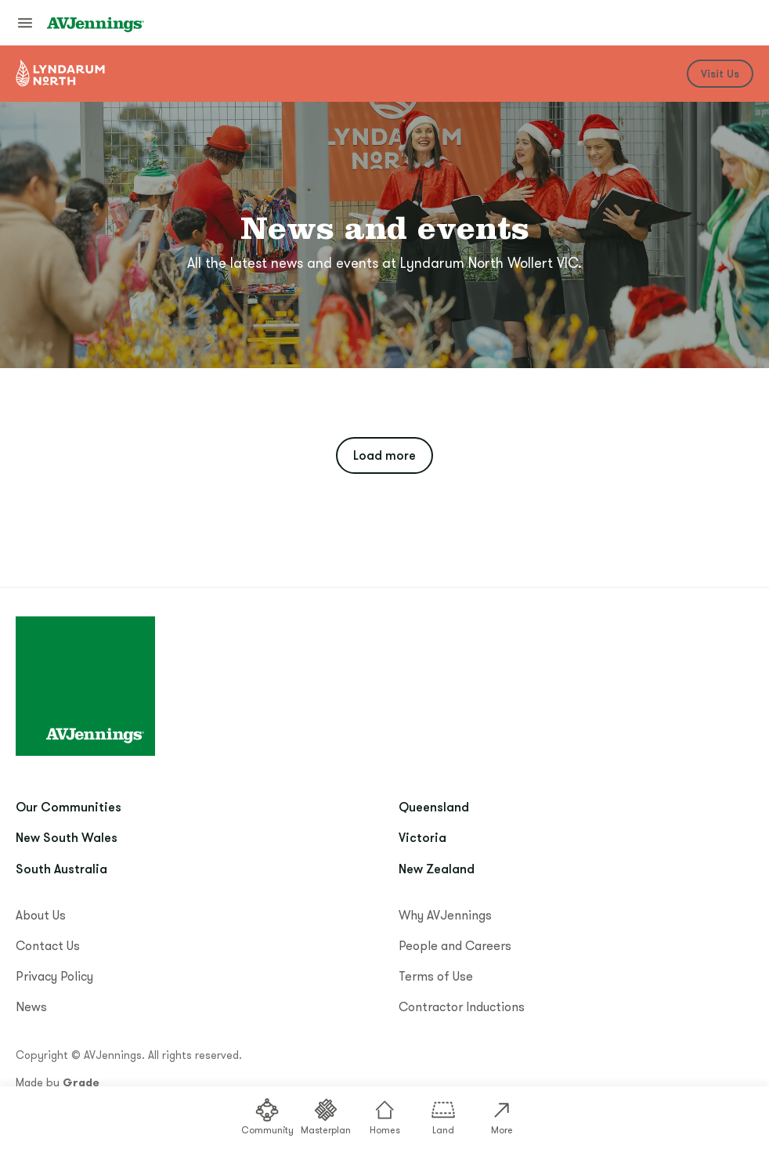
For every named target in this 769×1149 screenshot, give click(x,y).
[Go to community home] (61, 73)
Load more (384, 455)
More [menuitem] (501, 1116)
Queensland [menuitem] (434, 807)
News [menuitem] (31, 1006)
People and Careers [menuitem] (455, 945)
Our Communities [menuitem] (68, 807)
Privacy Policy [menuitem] (54, 976)
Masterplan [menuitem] (326, 1116)
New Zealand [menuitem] (437, 868)
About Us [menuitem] (41, 915)
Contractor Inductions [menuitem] (462, 1006)
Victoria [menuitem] (422, 837)
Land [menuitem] (443, 1116)
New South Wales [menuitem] (66, 837)
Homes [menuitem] (385, 1116)
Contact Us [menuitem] (48, 945)
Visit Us (720, 73)
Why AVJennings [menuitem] (445, 915)
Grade (81, 1082)
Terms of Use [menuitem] (436, 976)
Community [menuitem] (267, 1116)
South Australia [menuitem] (61, 868)
